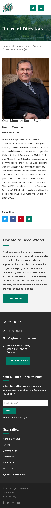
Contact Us (8, 492)
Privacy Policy (9, 496)
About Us (16, 46)
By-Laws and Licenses (15, 474)
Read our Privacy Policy (15, 417)
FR (46, 8)
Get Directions (18, 360)
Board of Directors (34, 46)
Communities (10, 450)
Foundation (9, 462)
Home (5, 46)
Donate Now (15, 298)
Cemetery (8, 456)
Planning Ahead (11, 438)
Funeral (7, 444)
